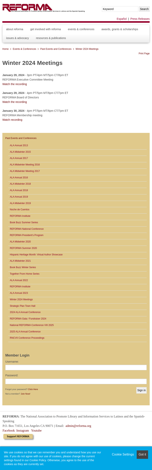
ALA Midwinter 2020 (20, 241)
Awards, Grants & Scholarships (119, 29)
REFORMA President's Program (26, 235)
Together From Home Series (24, 273)
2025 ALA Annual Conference (25, 331)
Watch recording (12, 119)
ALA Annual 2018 (19, 190)
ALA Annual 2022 (19, 280)
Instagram (22, 430)
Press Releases (140, 18)
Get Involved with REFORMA (45, 29)
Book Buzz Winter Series (23, 267)
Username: (12, 361)
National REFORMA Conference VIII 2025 (32, 325)
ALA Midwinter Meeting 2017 (25, 171)
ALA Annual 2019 (19, 196)
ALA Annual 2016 (19, 177)
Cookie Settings (123, 454)
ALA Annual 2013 (19, 145)
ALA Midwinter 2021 (20, 260)
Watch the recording (14, 84)
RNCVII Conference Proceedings (27, 338)
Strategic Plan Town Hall (22, 306)
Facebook (9, 430)
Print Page (144, 53)
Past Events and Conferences (55, 49)
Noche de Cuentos (19, 209)
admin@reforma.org (78, 425)
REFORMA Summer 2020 (23, 248)
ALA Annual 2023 (19, 293)
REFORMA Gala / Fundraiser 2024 (28, 318)
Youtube (36, 430)
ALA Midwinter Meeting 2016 (25, 164)
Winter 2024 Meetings (87, 49)
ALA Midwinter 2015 (20, 152)
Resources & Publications (51, 38)
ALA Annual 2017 (19, 158)
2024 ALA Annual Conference (25, 312)
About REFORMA (14, 29)
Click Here (33, 389)
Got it (142, 454)
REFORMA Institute (20, 216)
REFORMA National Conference (27, 229)
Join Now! (25, 394)
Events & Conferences (81, 29)
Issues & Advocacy (17, 38)
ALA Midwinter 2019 (20, 203)
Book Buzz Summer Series (24, 222)
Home (5, 49)
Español (122, 18)
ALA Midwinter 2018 (20, 183)
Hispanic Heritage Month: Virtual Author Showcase (36, 254)
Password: (11, 375)
